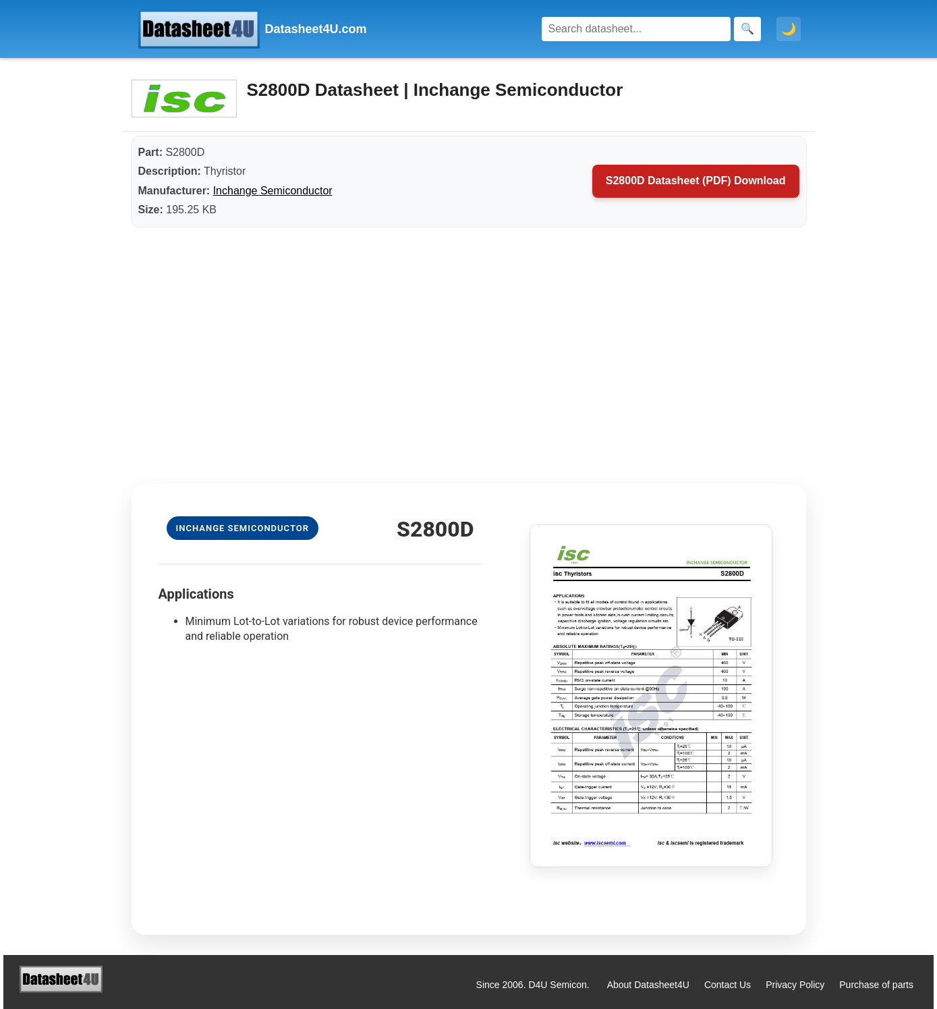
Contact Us (727, 984)
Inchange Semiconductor (273, 190)
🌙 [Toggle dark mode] (788, 29)
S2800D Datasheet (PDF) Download (696, 180)
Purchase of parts (876, 984)
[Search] (636, 29)
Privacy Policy (795, 984)
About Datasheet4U (648, 984)
